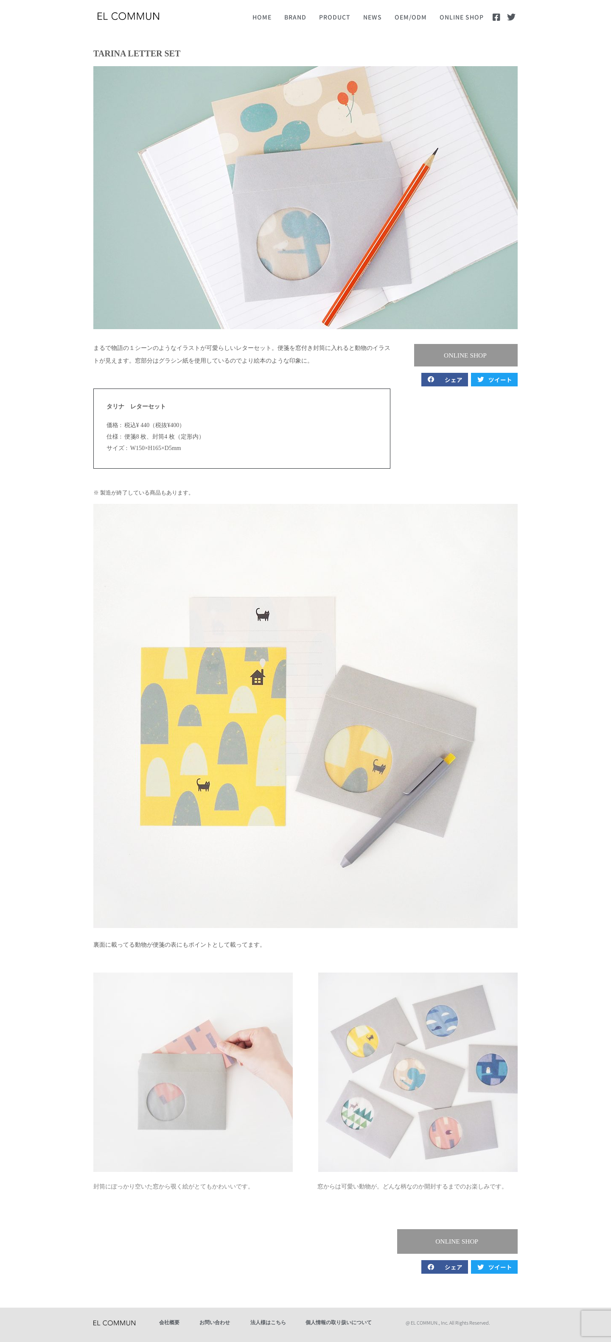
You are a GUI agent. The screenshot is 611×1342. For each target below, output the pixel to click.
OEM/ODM (411, 17)
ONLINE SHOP (462, 17)
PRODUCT (334, 17)
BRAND (295, 17)
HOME (262, 17)
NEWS (372, 17)
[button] (471, 356)
